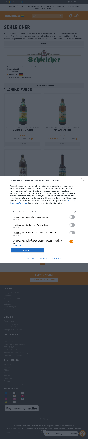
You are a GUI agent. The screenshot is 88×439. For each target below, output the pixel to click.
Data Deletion (31, 258)
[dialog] (44, 219)
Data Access (43, 258)
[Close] (83, 180)
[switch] (72, 216)
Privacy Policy (57, 258)
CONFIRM (27, 250)
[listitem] (44, 212)
